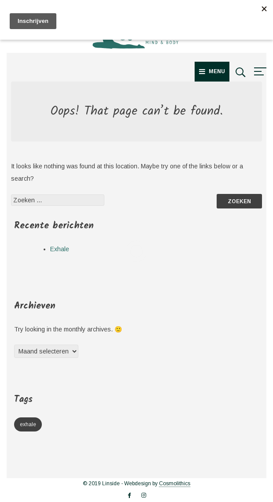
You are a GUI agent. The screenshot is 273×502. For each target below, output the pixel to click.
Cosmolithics (174, 483)
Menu (212, 71)
